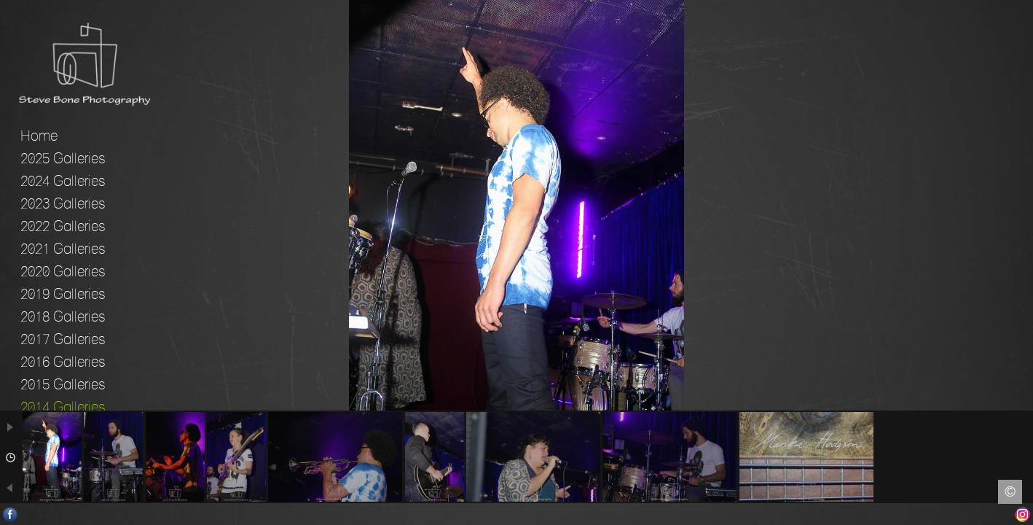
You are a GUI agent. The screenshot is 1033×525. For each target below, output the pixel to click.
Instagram (1022, 514)
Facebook (10, 514)
